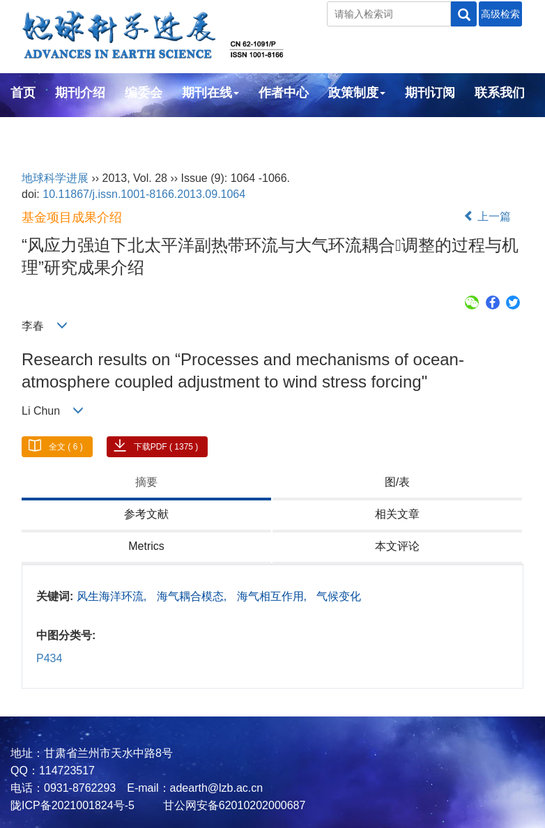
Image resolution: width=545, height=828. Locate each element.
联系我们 (500, 93)
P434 (49, 658)
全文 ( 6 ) (66, 447)
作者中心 (284, 93)
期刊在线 (210, 93)
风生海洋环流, (113, 596)
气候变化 (338, 596)
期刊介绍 (80, 93)
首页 (23, 93)
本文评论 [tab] (397, 546)
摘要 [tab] (146, 482)
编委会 (143, 93)
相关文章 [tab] (397, 514)
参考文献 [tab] (146, 514)
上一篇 (487, 216)
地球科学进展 (55, 178)
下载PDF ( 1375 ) (166, 447)
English (33, 130)
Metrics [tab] (146, 546)
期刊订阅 (430, 93)
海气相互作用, (273, 596)
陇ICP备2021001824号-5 (72, 805)
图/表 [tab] (397, 482)
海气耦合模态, (193, 596)
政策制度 (356, 93)
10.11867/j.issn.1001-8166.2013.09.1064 (144, 194)
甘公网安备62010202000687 (232, 805)
